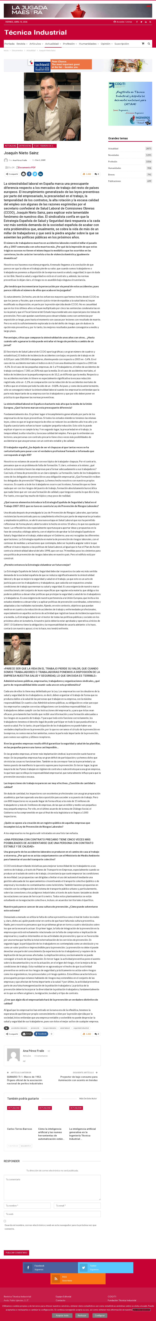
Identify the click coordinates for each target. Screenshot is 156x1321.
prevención (35, 1027)
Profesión (69, 43)
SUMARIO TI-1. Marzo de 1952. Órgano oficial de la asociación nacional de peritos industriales (25, 1079)
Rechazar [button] (83, 1316)
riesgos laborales (49, 1027)
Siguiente (26, 1145)
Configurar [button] (98, 1316)
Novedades (113, 155)
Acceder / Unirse (123, 22)
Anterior (13, 1145)
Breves (111, 174)
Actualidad (52, 43)
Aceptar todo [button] (65, 1316)
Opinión (105, 43)
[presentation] (28, 1239)
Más (117, 43)
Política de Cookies (141, 1311)
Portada (9, 43)
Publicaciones (114, 181)
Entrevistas (25, 146)
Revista (20, 43)
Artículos (35, 43)
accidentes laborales (19, 1027)
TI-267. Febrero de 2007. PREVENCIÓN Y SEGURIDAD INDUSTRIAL (45, 146)
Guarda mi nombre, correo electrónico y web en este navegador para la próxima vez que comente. (50, 1225)
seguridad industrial (81, 1027)
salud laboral (65, 1027)
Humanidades (88, 43)
